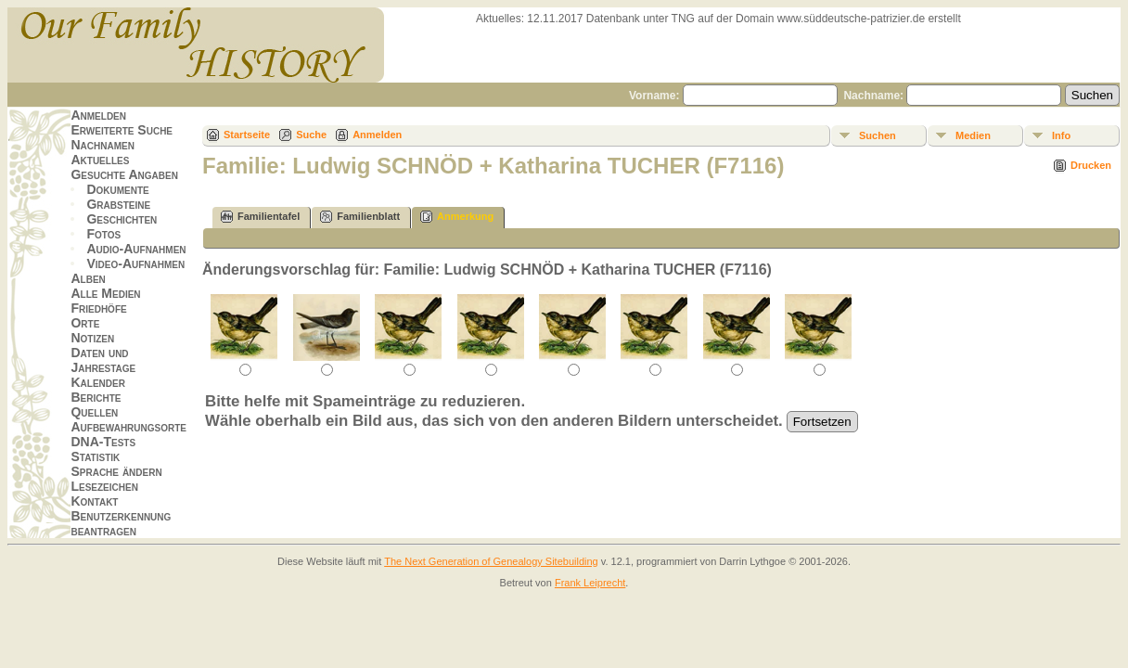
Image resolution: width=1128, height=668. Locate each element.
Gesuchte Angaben (124, 174)
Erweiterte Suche (121, 129)
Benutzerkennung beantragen (120, 523)
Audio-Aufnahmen (136, 248)
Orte (84, 322)
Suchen (877, 135)
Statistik (95, 456)
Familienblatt (360, 217)
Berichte (95, 397)
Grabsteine (118, 204)
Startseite (247, 134)
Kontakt (94, 501)
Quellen (94, 412)
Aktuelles (99, 159)
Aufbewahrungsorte (128, 426)
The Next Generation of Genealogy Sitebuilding (491, 561)
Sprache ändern (115, 471)
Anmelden (98, 115)
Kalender (97, 382)
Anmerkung (457, 217)
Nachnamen (102, 144)
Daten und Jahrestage (102, 360)
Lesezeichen (103, 486)
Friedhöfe (98, 308)
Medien (973, 135)
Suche (311, 134)
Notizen (92, 337)
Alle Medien (105, 293)
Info (1061, 135)
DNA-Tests (102, 441)
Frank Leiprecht (590, 582)
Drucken (1090, 165)
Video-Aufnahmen (135, 263)
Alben (87, 278)
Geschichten (121, 219)
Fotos (103, 233)
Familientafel (260, 217)
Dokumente (117, 189)
